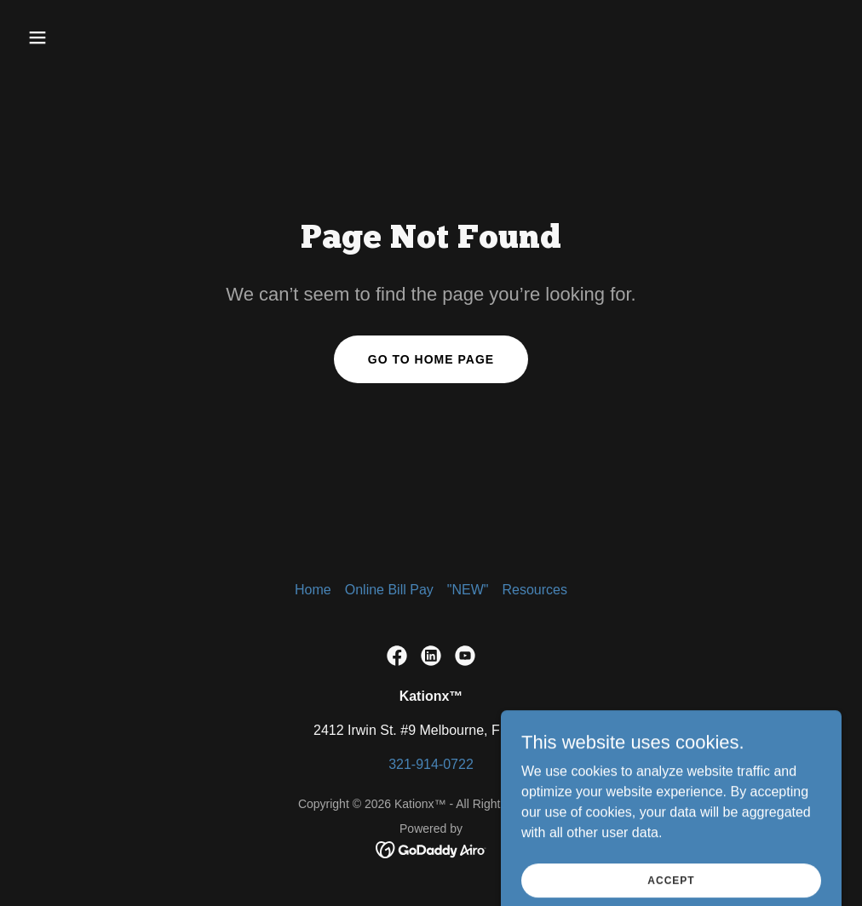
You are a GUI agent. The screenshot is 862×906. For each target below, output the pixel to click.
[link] (397, 656)
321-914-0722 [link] (431, 764)
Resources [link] (534, 589)
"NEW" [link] (468, 589)
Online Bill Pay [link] (389, 589)
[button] (115, 37)
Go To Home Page (431, 359)
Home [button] (313, 589)
